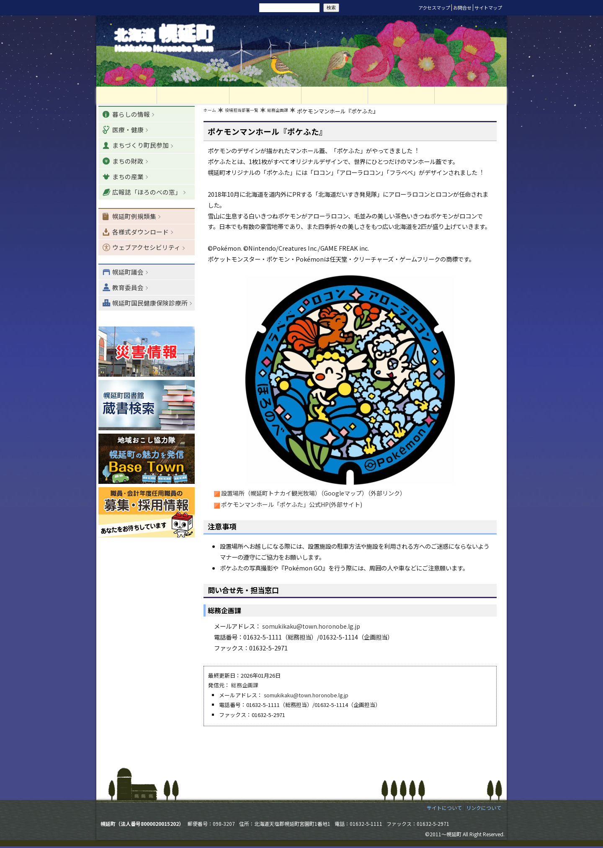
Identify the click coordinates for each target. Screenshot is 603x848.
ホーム (212, 113)
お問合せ (462, 7)
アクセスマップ (434, 7)
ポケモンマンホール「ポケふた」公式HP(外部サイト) (292, 506)
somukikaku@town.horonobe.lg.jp (311, 628)
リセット (210, 7)
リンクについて (483, 809)
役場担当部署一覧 (250, 113)
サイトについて (444, 809)
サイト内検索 (246, 7)
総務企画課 (294, 113)
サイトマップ (488, 7)
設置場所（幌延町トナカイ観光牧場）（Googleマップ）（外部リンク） (313, 495)
